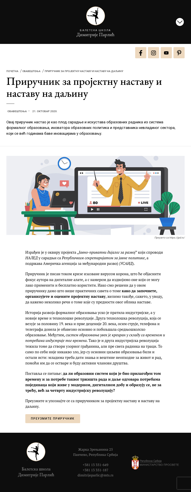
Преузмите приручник (53, 418)
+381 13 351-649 (95, 464)
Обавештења (31, 71)
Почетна (12, 71)
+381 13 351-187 (95, 470)
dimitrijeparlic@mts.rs (95, 475)
